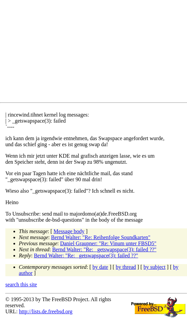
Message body (69, 231)
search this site (21, 284)
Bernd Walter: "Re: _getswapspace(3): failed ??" (104, 249)
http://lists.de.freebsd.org (45, 311)
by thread (126, 267)
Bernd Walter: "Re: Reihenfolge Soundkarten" (100, 237)
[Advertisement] (96, 52)
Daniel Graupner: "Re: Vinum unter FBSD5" (108, 243)
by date (100, 267)
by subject (155, 267)
